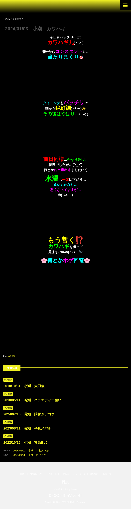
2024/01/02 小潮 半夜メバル (31, 450)
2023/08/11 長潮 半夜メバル (27, 428)
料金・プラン (80, 474)
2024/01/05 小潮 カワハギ (29, 454)
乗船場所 (94, 474)
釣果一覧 (52, 474)
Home (23, 474)
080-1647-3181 (65, 495)
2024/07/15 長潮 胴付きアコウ (29, 414)
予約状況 (65, 474)
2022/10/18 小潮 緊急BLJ (25, 442)
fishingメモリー (37, 474)
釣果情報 (10, 356)
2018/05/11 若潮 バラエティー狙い (32, 400)
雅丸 (65, 482)
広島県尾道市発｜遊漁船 (65, 489)
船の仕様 (107, 474)
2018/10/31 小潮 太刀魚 (23, 386)
